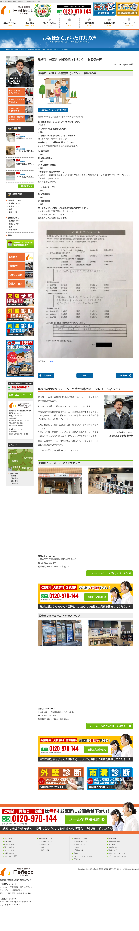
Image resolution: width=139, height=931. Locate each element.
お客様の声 (109, 24)
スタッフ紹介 (20, 275)
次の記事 (47, 375)
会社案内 (30, 24)
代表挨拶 (20, 266)
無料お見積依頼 (95, 597)
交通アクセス (20, 284)
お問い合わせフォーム (20, 395)
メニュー (69, 24)
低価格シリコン (14, 203)
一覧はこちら (24, 186)
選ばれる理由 (50, 24)
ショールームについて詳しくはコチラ (108, 573)
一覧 (85, 375)
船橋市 (13, 476)
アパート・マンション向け (83, 856)
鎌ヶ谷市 (14, 481)
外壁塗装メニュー (45, 838)
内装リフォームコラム (116, 853)
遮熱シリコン (14, 206)
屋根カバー (12, 235)
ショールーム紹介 (10, 856)
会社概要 (20, 257)
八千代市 (14, 483)
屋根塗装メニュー (80, 838)
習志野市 (14, 478)
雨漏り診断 (112, 838)
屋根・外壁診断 (114, 841)
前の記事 (123, 375)
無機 (10, 209)
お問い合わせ (9, 853)
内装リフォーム (79, 859)
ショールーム (129, 24)
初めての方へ (10, 24)
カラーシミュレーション (117, 856)
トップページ (9, 838)
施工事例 (89, 24)
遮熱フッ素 (13, 212)
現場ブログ (112, 850)
